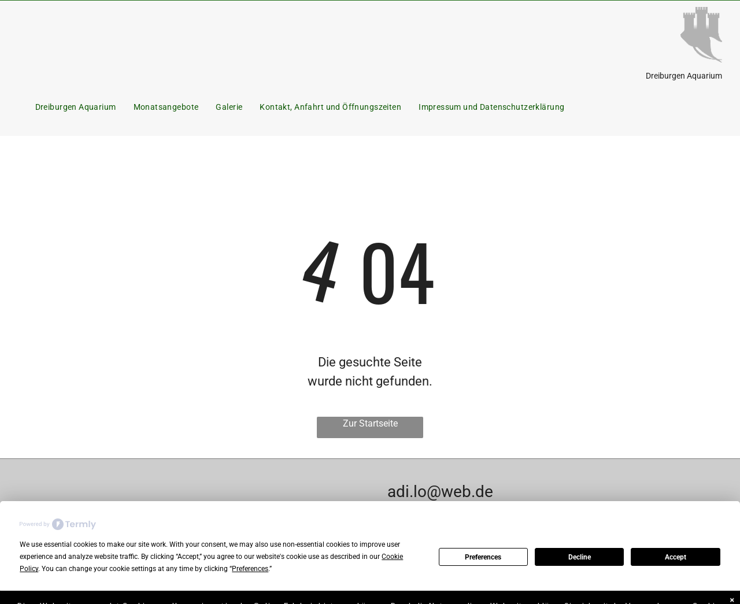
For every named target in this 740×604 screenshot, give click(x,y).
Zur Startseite (370, 423)
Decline (579, 557)
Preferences (483, 557)
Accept (675, 557)
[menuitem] (76, 107)
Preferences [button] (250, 569)
